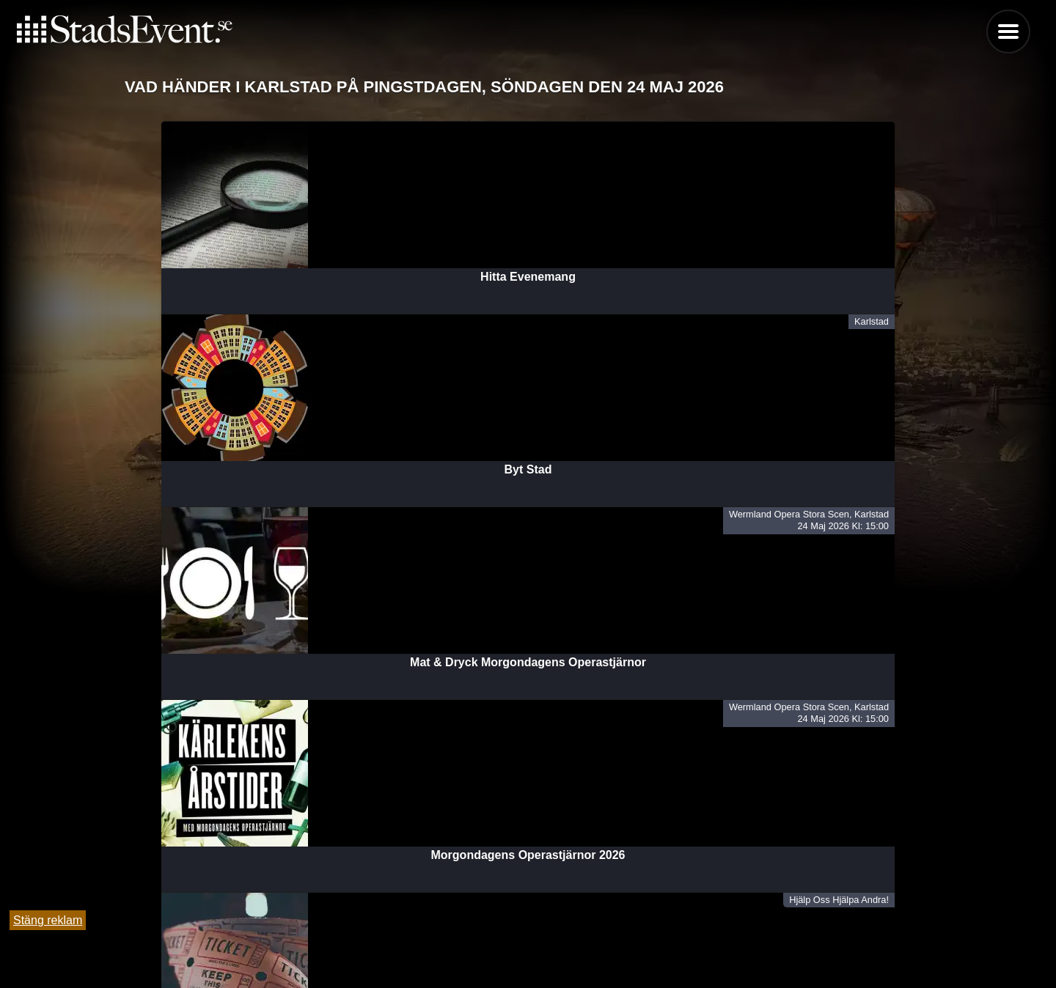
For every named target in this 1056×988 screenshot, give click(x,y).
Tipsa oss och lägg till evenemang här (528, 938)
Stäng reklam (47, 920)
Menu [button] (1008, 32)
